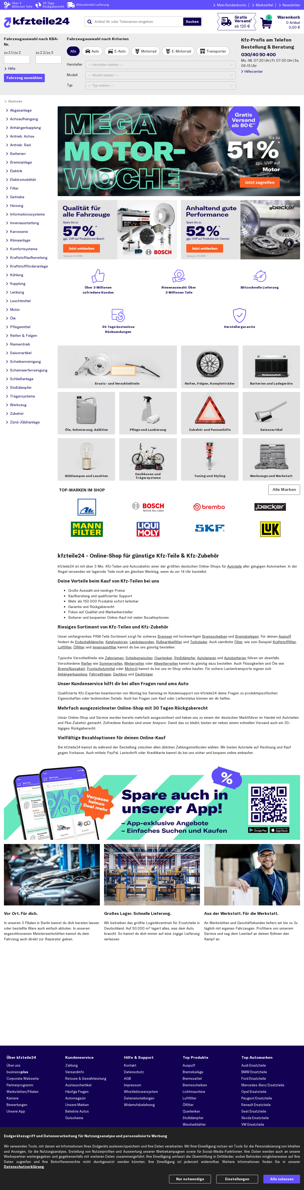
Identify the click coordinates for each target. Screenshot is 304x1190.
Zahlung (71, 1065)
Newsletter (291, 5)
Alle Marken (284, 489)
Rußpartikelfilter (169, 641)
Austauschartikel (78, 1085)
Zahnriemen (114, 658)
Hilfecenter (253, 71)
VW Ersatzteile (252, 1124)
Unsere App (16, 1111)
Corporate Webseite (23, 1078)
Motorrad (148, 51)
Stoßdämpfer (184, 658)
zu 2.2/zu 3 (44, 52)
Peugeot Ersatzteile (256, 1098)
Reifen (86, 663)
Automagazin (75, 1098)
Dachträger (144, 674)
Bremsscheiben (214, 636)
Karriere (13, 1098)
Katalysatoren (116, 641)
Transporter (216, 51)
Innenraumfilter (105, 647)
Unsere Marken (77, 1105)
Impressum (132, 1085)
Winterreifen (134, 663)
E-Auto (120, 51)
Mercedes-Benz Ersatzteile (262, 1085)
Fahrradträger (100, 674)
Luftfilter (65, 647)
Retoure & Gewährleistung (85, 1078)
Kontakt (130, 1065)
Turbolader (198, 641)
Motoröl (131, 668)
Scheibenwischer (139, 658)
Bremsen (165, 636)
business (17, 1072)
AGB (127, 1078)
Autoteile (234, 566)
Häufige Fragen (77, 1091)
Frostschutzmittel (101, 668)
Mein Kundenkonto (231, 5)
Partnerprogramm (20, 1085)
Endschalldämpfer (89, 641)
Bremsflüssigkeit (71, 668)
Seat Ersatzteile (253, 1111)
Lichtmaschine (194, 1091)
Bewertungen (17, 1105)
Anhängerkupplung (72, 674)
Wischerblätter (194, 1124)
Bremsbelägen (247, 636)
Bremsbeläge (193, 1072)
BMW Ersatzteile (254, 1072)
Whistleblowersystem (141, 1091)
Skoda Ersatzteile (255, 1118)
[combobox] (135, 22)
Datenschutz (134, 1072)
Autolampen (206, 658)
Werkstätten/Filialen (23, 1091)
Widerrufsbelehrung (139, 1105)
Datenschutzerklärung (24, 1167)
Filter (238, 641)
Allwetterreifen (166, 663)
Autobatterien (235, 658)
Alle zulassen (282, 1179)
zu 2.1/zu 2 (12, 52)
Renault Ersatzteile (256, 1105)
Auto (95, 51)
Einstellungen (237, 1179)
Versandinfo (74, 1072)
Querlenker (163, 658)
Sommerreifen (110, 663)
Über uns (13, 1065)
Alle (73, 51)
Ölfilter (79, 647)
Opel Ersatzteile (254, 1091)
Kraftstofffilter (284, 641)
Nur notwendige (190, 1179)
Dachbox (120, 674)
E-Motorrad (181, 51)
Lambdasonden (141, 641)
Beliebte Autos (77, 1111)
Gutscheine (74, 1118)
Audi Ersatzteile (253, 1065)
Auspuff (285, 636)
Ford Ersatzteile (253, 1078)
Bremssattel (192, 1078)
